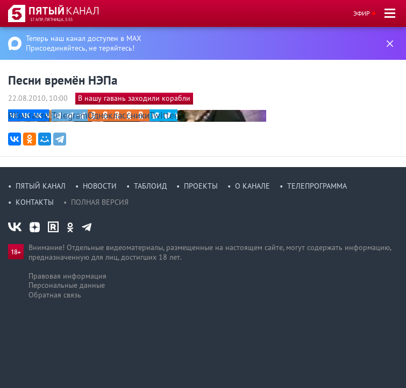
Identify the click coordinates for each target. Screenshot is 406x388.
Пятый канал (41, 186)
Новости (100, 186)
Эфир (361, 13)
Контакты (35, 202)
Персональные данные (67, 285)
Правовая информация (67, 276)
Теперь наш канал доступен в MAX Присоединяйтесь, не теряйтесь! (83, 43)
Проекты (201, 186)
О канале (252, 186)
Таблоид (150, 186)
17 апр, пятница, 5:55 (51, 19)
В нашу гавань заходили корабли (134, 98)
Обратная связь (55, 295)
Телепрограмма (317, 186)
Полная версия (100, 202)
